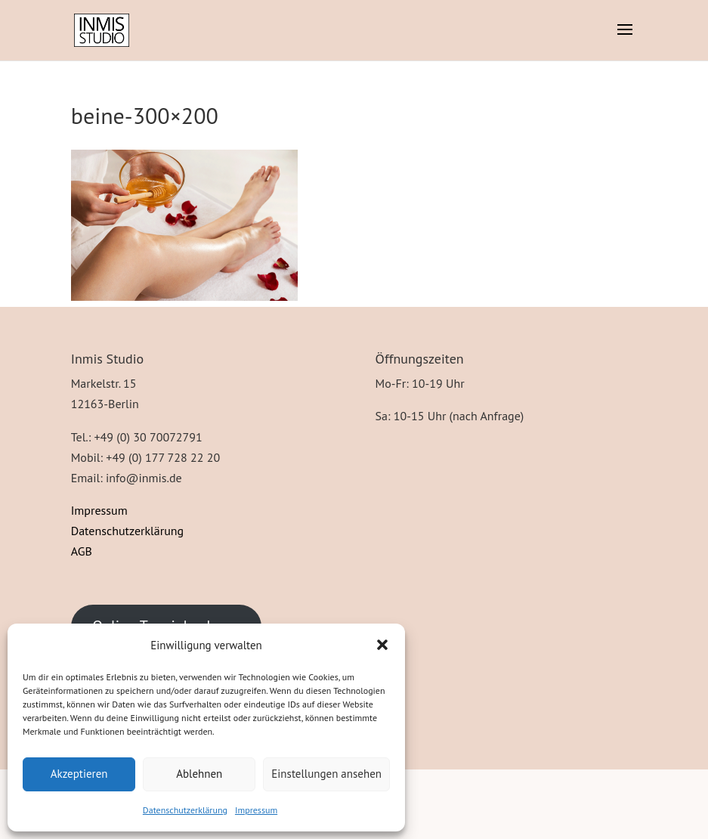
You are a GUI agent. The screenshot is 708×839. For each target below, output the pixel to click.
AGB (81, 551)
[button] (382, 644)
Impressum (256, 810)
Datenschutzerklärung (185, 810)
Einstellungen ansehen (326, 773)
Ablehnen (199, 773)
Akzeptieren (79, 773)
